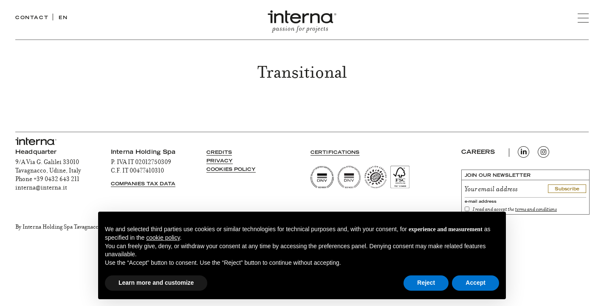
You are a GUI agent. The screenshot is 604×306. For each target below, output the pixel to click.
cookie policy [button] (163, 237)
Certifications (335, 152)
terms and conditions (536, 209)
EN (63, 18)
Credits (219, 152)
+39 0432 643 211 (56, 180)
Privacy (219, 161)
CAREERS (478, 153)
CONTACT (31, 18)
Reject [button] (426, 282)
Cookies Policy (231, 169)
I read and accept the (515, 209)
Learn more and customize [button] (156, 282)
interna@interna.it (41, 188)
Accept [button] (475, 282)
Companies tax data (143, 184)
